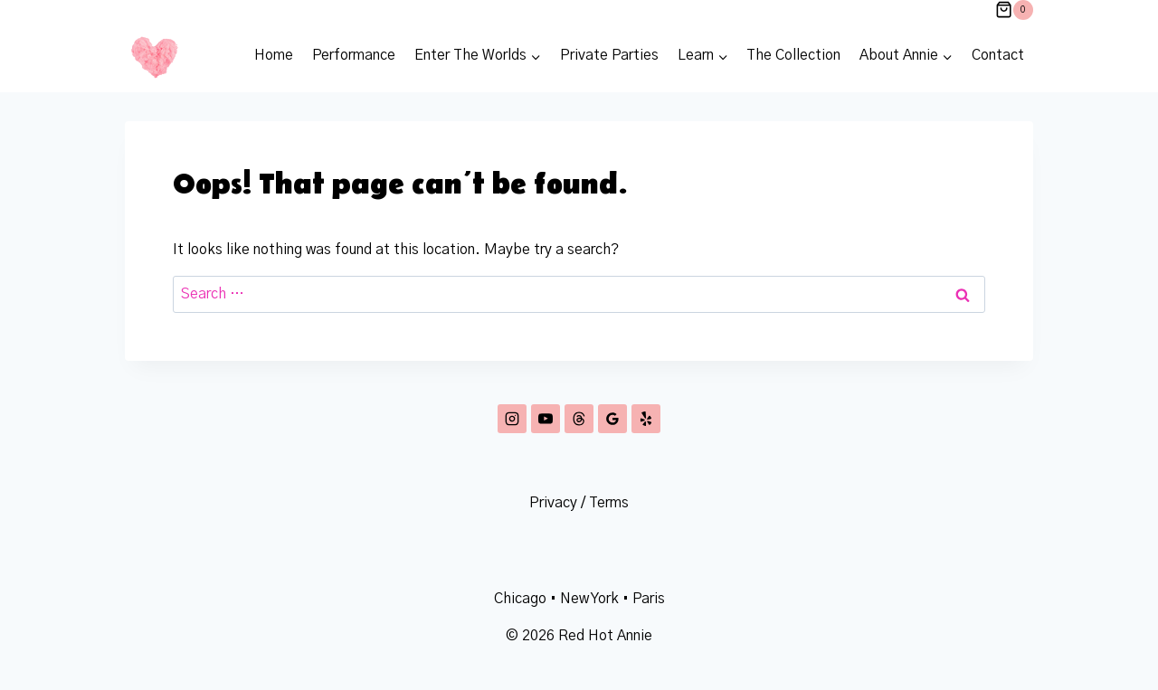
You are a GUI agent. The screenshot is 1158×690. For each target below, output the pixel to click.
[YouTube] (545, 418)
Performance (353, 55)
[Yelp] (645, 418)
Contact (998, 55)
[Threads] (579, 418)
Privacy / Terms (579, 503)
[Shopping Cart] (1014, 10)
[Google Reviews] (612, 418)
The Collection (793, 55)
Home (273, 55)
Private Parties (609, 55)
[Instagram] (512, 418)
